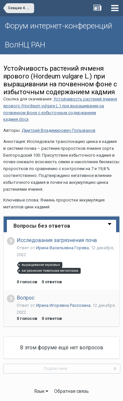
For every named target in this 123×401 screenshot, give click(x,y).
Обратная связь (71, 391)
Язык (41, 391)
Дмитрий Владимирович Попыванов (58, 130)
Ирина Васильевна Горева (62, 247)
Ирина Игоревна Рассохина (63, 305)
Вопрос (25, 298)
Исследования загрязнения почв (57, 240)
